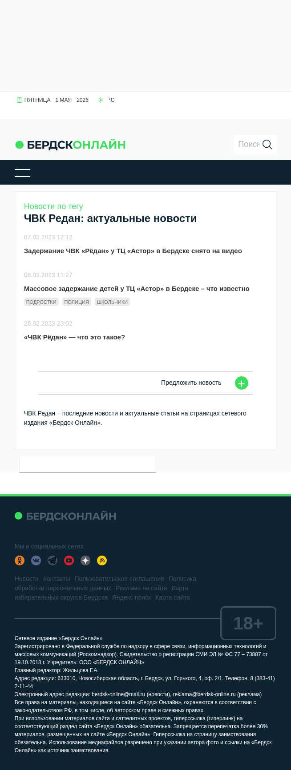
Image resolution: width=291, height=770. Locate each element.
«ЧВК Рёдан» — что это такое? (74, 337)
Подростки (41, 302)
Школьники (112, 302)
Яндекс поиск (131, 597)
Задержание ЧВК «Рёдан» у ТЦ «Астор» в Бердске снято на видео (133, 250)
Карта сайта (172, 597)
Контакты (56, 578)
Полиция (77, 302)
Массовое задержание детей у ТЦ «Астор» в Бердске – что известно (137, 288)
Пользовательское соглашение (119, 578)
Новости (27, 578)
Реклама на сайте (141, 588)
